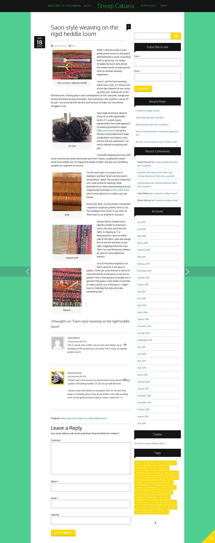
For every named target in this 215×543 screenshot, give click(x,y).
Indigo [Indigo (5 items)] (138, 492)
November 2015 (144, 326)
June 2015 (142, 354)
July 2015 (141, 347)
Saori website (108, 130)
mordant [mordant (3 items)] (154, 492)
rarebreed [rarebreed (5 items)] (139, 497)
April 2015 (142, 368)
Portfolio (149, 5)
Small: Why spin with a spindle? (150, 117)
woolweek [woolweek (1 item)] (157, 512)
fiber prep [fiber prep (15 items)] (147, 478)
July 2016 (141, 291)
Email (54, 498)
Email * (137, 71)
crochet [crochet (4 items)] (159, 468)
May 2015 (142, 361)
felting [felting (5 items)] (138, 478)
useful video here (119, 190)
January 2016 (143, 319)
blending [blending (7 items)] (139, 463)
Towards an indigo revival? (148, 110)
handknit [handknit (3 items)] (139, 482)
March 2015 (143, 375)
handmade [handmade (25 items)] (150, 482)
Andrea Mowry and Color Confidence (152, 124)
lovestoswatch (144, 183)
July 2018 (141, 222)
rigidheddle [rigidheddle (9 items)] (151, 497)
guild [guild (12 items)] (175, 478)
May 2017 (142, 257)
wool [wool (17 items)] (148, 512)
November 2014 (144, 402)
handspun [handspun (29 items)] (139, 487)
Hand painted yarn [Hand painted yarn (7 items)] (165, 482)
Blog (87, 5)
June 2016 (142, 298)
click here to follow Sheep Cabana (149, 443)
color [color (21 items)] (159, 463)
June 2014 (142, 423)
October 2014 (143, 409)
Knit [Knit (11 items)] (145, 492)
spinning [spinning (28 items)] (172, 502)
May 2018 (142, 236)
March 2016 (143, 312)
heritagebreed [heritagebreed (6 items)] (152, 487)
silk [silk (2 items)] (164, 502)
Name (55, 481)
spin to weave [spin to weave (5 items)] (153, 507)
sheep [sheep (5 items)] (157, 502)
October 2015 (143, 333)
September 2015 (145, 340)
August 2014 (143, 416)
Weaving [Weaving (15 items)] (139, 512)
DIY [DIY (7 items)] (166, 468)
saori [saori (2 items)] (160, 497)
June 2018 (142, 229)
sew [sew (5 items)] (167, 497)
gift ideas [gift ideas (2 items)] (166, 478)
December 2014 (144, 395)
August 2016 (143, 284)
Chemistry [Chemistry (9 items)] (149, 463)
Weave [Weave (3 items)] (173, 507)
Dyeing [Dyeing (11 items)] (157, 473)
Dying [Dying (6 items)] (166, 473)
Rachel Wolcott (60, 46)
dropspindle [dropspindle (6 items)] (140, 473)
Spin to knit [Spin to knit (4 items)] (140, 507)
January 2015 (143, 388)
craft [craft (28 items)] (151, 468)
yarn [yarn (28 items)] (165, 512)
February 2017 (144, 264)
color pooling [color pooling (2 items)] (141, 468)
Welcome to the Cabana (64, 5)
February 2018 (144, 250)
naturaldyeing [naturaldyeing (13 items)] (166, 492)
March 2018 (143, 243)
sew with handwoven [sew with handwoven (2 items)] (143, 502)
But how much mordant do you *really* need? (156, 142)
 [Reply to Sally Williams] (125, 345)
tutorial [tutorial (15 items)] (164, 507)
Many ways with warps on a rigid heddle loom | (84, 418)
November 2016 (144, 271)
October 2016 (143, 278)
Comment (56, 440)
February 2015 (144, 382)
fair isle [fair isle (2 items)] (174, 473)
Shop (163, 5)
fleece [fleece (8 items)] (157, 478)
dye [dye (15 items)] (149, 473)
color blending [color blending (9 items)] (169, 463)
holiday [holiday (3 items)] (163, 487)
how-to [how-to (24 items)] (172, 487)
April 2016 (142, 305)
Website (55, 514)
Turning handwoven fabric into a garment (156, 176)
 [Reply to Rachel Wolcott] (125, 380)
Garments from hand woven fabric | (153, 172)
